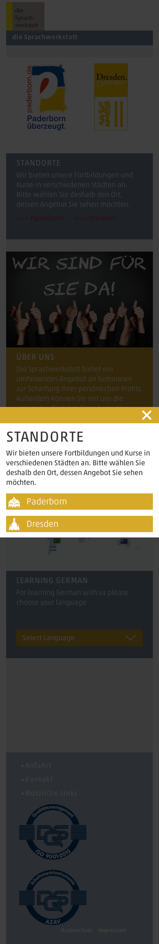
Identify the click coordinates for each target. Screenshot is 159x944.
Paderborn (46, 501)
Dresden (42, 523)
